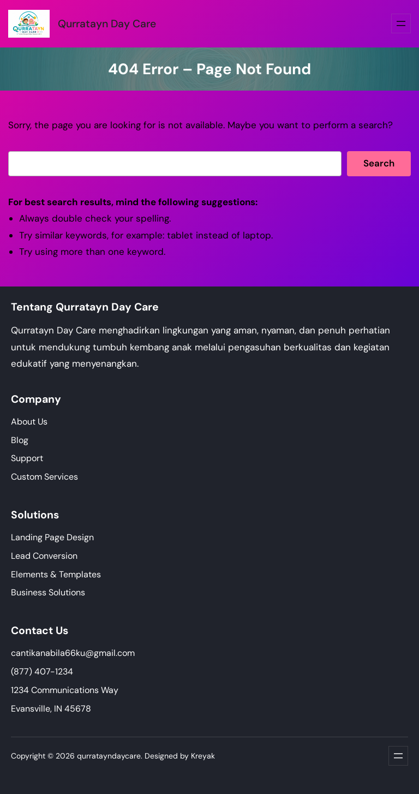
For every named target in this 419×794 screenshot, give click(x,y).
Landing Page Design (52, 537)
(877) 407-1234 (42, 671)
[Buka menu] (401, 23)
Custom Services (44, 476)
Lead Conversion (44, 556)
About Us (29, 421)
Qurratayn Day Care (107, 24)
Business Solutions (48, 592)
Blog (19, 440)
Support (27, 458)
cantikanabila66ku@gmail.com (73, 653)
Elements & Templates (56, 574)
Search (378, 163)
